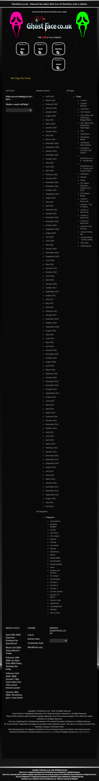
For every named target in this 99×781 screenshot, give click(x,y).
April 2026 (50, 96)
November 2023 (52, 143)
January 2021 (51, 213)
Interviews (85, 174)
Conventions (55, 521)
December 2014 (52, 381)
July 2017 (49, 299)
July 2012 (49, 471)
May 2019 (49, 264)
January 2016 (51, 350)
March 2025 (50, 124)
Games (53, 549)
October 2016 (51, 323)
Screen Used (55, 600)
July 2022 (49, 163)
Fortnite (53, 542)
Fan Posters (85, 112)
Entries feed (34, 639)
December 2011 (52, 487)
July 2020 (49, 237)
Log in (31, 635)
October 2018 (51, 272)
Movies (83, 177)
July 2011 (49, 502)
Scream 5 (54, 582)
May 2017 (49, 303)
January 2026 (51, 108)
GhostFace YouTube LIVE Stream (86, 150)
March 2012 (50, 479)
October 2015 (51, 358)
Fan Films (54, 533)
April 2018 (50, 280)
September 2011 (52, 495)
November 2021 (52, 186)
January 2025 (51, 128)
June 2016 (50, 338)
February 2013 (51, 448)
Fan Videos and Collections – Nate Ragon (86, 125)
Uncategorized (56, 606)
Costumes (85, 109)
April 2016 (50, 346)
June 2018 (50, 276)
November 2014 (52, 385)
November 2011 (52, 491)
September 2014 (52, 393)
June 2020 (50, 241)
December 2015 (52, 354)
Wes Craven (55, 613)
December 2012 (52, 456)
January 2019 (51, 268)
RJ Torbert (54, 576)
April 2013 (50, 440)
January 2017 (51, 315)
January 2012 (51, 483)
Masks (52, 555)
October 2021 (51, 190)
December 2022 (52, 155)
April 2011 (50, 506)
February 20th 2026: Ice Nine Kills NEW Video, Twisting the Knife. (14, 663)
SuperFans (54, 603)
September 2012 (52, 463)
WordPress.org (35, 647)
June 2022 (50, 167)
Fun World (54, 545)
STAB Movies (86, 246)
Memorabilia (55, 558)
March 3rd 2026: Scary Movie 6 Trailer (14, 651)
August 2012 (51, 467)
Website (53, 609)
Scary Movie (55, 579)
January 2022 (51, 178)
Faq (82, 131)
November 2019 (52, 253)
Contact (84, 100)
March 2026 (50, 100)
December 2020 (52, 217)
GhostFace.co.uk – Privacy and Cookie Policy (86, 168)
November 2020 (52, 221)
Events (53, 530)
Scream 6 (54, 585)
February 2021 (51, 210)
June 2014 (50, 401)
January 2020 (51, 249)
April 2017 (50, 307)
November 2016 (52, 319)
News (83, 180)
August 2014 (51, 397)
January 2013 (51, 452)
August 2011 (51, 499)
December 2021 (52, 182)
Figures (53, 539)
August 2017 (51, 295)
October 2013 (51, 428)
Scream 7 (54, 588)
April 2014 (50, 409)
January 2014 (51, 420)
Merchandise (55, 561)
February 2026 (51, 104)
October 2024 (51, 131)
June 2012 (50, 475)
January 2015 (51, 377)
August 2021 (51, 198)
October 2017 (51, 288)
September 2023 (52, 147)
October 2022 (51, 159)
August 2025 (51, 116)
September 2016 (52, 327)
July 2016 (49, 335)
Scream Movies (56, 592)
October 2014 (51, 389)
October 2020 (51, 225)
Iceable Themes (83, 732)
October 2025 (51, 112)
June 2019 (50, 260)
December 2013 (52, 424)
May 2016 (49, 342)
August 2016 (51, 331)
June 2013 (50, 436)
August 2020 (51, 233)
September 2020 (52, 229)
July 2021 (49, 202)
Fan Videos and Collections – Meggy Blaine (86, 117)
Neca (52, 567)
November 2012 (52, 459)
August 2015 (51, 362)
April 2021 (50, 206)
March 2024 (50, 139)
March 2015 (50, 370)
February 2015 (51, 374)
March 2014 (50, 413)
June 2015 (50, 366)
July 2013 (49, 432)
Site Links (84, 243)
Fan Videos (54, 536)
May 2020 (49, 245)
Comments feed (35, 643)
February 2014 (51, 417)
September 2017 (52, 292)
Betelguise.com (48, 732)
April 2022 (50, 171)
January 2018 (51, 284)
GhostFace (54, 552)
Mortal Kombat (56, 564)
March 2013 (50, 444)
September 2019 (52, 256)
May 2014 (49, 405)
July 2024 (49, 135)
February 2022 (51, 174)
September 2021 (52, 194)
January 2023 (51, 151)
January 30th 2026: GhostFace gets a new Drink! (14, 695)
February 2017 (51, 311)
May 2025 (49, 120)
